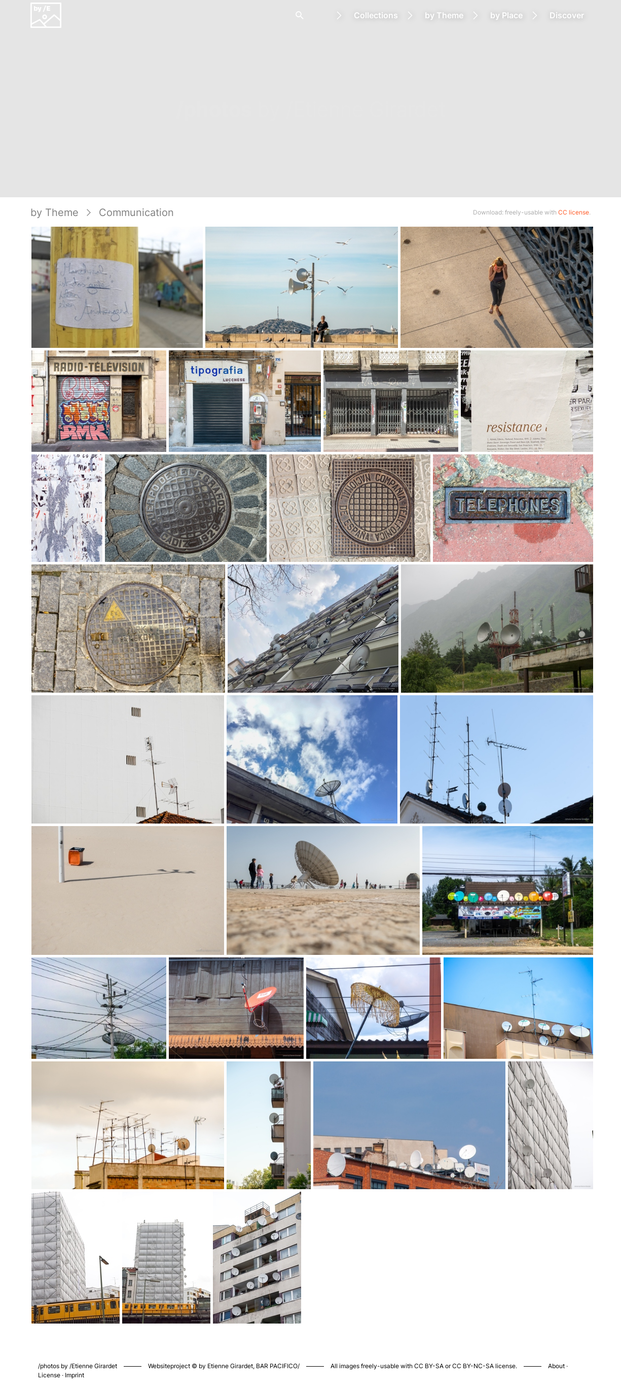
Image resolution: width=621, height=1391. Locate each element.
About (556, 1366)
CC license (573, 212)
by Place (506, 15)
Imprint (74, 1375)
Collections (376, 15)
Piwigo (444, 1355)
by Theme (444, 15)
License (49, 1375)
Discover (567, 15)
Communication (136, 212)
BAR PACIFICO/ (278, 1366)
